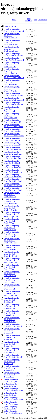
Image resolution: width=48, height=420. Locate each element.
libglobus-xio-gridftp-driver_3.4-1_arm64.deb (13, 171)
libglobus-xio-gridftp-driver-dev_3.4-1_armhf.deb (12, 362)
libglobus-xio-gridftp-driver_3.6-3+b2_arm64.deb (12, 65)
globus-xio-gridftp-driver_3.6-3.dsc (11, 385)
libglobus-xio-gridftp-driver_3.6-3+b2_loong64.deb (12, 49)
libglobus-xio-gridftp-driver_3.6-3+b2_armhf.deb (14, 59)
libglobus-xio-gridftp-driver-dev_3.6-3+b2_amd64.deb (12, 241)
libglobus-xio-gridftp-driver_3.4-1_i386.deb (12, 162)
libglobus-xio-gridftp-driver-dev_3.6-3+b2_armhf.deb (12, 228)
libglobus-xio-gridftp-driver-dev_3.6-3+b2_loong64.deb (12, 214)
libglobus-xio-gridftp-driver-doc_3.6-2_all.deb (13, 185)
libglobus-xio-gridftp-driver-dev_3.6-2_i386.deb (13, 325)
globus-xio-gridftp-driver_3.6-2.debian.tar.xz (13, 398)
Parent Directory (10, 26)
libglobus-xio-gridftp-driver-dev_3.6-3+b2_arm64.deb (12, 234)
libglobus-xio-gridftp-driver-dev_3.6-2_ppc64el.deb (12, 307)
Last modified (28, 20)
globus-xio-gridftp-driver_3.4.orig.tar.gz (11, 403)
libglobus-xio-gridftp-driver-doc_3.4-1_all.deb (13, 189)
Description (42, 20)
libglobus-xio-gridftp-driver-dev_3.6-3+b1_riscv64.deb (12, 254)
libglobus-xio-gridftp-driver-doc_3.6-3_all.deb (13, 180)
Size (35, 20)
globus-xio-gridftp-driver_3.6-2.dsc (11, 394)
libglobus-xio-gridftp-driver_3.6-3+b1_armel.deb (14, 103)
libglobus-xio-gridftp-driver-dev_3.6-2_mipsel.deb (12, 313)
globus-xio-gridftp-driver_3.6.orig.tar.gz (11, 380)
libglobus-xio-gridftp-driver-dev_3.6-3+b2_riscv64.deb (12, 201)
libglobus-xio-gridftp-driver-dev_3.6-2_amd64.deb (12, 351)
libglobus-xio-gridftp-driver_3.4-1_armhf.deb (12, 166)
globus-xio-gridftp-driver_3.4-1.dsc (11, 408)
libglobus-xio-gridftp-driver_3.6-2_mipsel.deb (13, 130)
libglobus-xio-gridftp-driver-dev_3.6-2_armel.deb (12, 337)
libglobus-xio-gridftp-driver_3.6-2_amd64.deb (13, 157)
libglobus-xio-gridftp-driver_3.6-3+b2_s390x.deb (14, 30)
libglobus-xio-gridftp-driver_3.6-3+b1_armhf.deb (14, 99)
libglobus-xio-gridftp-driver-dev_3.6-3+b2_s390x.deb (12, 195)
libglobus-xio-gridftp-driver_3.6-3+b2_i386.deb (13, 54)
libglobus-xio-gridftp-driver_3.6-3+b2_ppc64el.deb (12, 42)
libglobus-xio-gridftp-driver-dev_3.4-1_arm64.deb (12, 368)
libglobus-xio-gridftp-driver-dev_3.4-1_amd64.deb (12, 375)
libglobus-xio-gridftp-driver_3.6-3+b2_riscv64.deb (12, 36)
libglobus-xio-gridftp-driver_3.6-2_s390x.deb (12, 121)
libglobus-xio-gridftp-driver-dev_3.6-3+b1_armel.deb (12, 280)
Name (14, 20)
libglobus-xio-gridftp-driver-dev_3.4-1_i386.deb (13, 356)
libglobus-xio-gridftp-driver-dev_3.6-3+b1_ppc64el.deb (12, 261)
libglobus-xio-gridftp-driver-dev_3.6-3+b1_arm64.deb (12, 287)
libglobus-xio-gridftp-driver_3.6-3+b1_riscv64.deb (12, 82)
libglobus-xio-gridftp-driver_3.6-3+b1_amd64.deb (12, 116)
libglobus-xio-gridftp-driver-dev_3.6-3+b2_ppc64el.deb (12, 208)
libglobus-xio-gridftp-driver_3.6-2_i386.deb (12, 139)
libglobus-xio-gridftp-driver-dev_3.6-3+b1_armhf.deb (12, 274)
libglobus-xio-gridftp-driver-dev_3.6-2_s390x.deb (12, 300)
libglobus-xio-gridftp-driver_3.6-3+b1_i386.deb (13, 94)
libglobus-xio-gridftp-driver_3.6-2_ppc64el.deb (13, 126)
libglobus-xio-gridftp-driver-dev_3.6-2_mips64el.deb (12, 320)
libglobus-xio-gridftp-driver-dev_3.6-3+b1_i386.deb (12, 267)
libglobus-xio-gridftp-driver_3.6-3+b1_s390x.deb (14, 77)
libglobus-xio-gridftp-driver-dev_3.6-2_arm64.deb (12, 344)
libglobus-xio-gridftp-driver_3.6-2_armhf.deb (12, 144)
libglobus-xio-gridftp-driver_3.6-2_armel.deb (12, 148)
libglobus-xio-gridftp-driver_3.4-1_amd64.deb (13, 176)
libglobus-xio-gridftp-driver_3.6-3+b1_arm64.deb (12, 109)
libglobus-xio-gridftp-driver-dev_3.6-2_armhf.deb (12, 331)
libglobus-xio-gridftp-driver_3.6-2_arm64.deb (13, 153)
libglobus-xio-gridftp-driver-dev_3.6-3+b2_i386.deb (12, 221)
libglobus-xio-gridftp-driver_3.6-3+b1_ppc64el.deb (12, 89)
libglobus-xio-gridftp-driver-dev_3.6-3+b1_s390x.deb (12, 247)
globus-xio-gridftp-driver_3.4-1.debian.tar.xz (13, 412)
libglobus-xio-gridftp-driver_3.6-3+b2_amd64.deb (12, 71)
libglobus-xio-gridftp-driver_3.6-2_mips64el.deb (14, 135)
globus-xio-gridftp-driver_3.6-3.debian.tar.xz (13, 389)
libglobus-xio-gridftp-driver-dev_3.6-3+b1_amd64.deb (12, 293)
